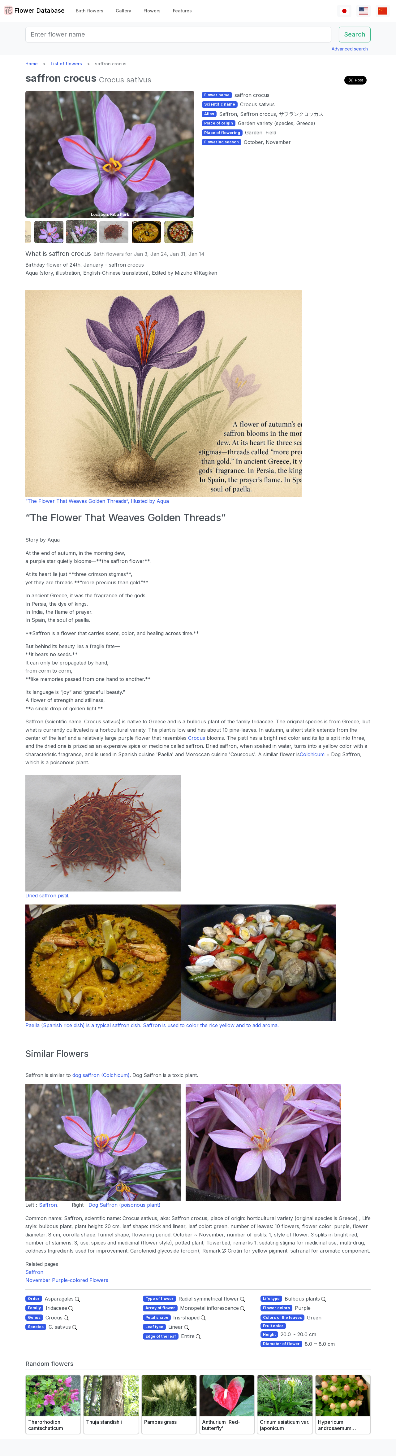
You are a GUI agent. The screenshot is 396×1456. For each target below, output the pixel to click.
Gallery (123, 10)
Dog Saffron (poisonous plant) (124, 1205)
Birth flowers (89, 10)
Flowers (152, 10)
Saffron (48, 1205)
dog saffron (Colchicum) (101, 1075)
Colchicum (312, 754)
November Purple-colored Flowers (66, 1280)
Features (182, 10)
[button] (48, 232)
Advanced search (350, 48)
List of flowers (66, 63)
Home (31, 63)
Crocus (196, 738)
